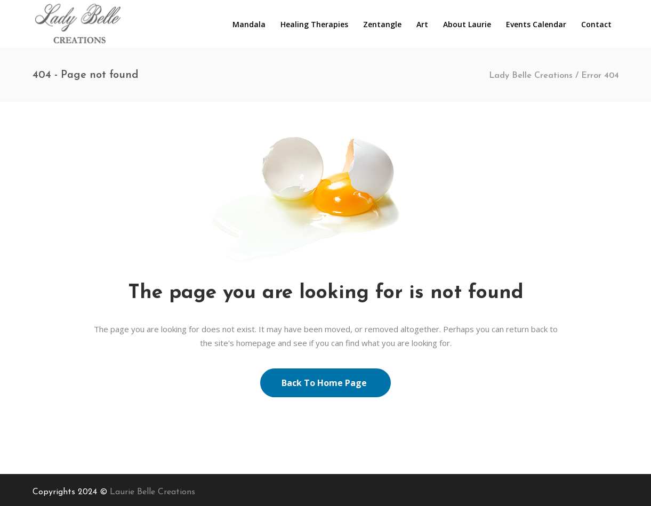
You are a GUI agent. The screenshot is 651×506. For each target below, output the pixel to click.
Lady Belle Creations (531, 75)
